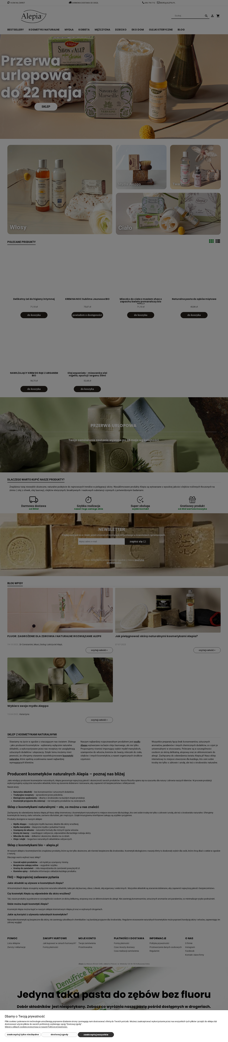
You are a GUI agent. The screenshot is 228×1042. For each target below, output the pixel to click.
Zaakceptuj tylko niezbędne (23, 1034)
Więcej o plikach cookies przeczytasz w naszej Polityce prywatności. (36, 1027)
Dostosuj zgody (59, 1034)
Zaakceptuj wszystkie (96, 1034)
